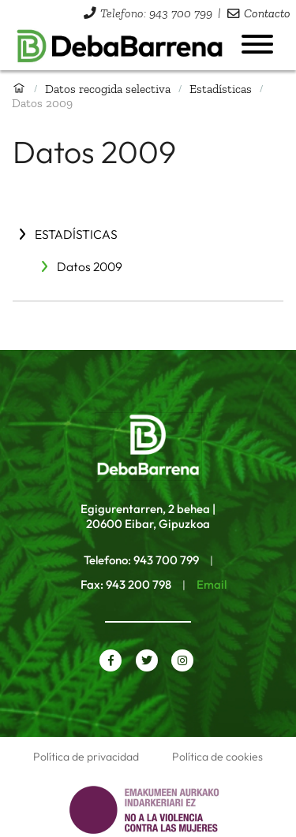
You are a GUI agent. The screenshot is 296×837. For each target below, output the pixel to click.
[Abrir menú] (257, 44)
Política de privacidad (86, 757)
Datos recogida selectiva (107, 89)
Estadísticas (220, 89)
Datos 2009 (89, 266)
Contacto (267, 13)
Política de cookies (217, 757)
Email (212, 584)
